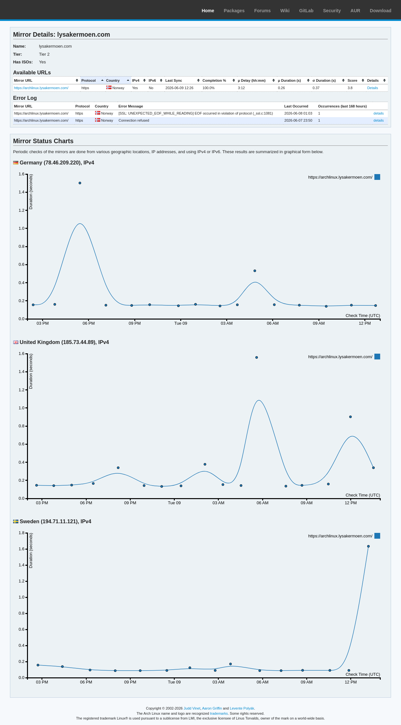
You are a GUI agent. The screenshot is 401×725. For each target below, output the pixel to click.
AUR (355, 10)
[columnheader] (47, 80)
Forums (262, 10)
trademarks (219, 713)
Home (208, 10)
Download (380, 10)
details (379, 113)
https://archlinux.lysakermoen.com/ (41, 88)
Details (372, 88)
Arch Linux (35, 9)
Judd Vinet (192, 708)
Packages (234, 10)
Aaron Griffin (212, 708)
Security (332, 10)
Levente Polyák (242, 708)
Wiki (285, 10)
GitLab (306, 10)
